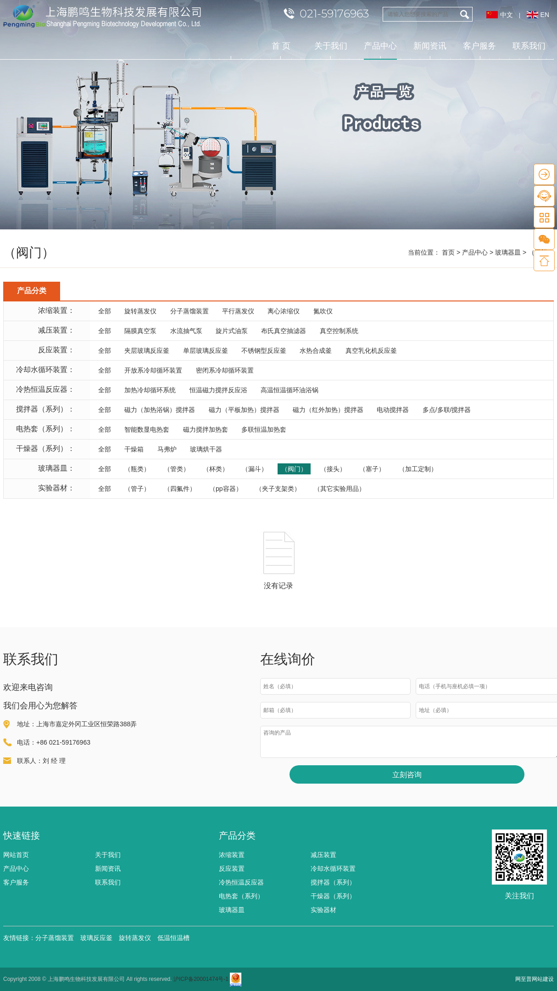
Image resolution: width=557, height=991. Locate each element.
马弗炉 (167, 449)
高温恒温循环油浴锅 (289, 390)
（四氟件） (180, 488)
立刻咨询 (407, 775)
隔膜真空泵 (140, 330)
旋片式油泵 (232, 330)
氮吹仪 (323, 311)
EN (544, 14)
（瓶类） (137, 469)
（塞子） (372, 469)
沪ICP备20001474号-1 (200, 979)
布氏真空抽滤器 (283, 330)
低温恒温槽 (173, 937)
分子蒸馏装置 (189, 311)
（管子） (137, 488)
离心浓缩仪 (283, 311)
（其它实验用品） (339, 488)
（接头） (333, 469)
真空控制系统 (339, 330)
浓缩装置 (232, 854)
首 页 (281, 45)
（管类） (176, 469)
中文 (506, 14)
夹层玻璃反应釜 (146, 350)
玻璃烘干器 (206, 449)
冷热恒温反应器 (241, 882)
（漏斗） (254, 469)
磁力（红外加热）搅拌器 (328, 409)
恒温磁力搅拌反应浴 (218, 390)
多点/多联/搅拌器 (447, 409)
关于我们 (330, 45)
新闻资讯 (429, 45)
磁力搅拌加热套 (205, 429)
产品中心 (380, 50)
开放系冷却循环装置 (153, 370)
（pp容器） (225, 488)
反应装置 (232, 868)
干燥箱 (134, 449)
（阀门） (294, 469)
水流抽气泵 (186, 330)
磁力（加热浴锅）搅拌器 (159, 409)
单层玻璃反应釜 (205, 350)
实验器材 (323, 909)
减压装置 (323, 854)
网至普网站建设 (534, 979)
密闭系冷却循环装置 (225, 370)
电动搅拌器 (393, 409)
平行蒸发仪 (238, 311)
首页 (448, 252)
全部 (104, 311)
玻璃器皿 (508, 252)
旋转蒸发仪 (140, 311)
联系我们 (529, 45)
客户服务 (479, 45)
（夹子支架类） (278, 488)
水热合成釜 (316, 350)
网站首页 (16, 854)
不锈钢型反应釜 (263, 350)
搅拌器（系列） (333, 882)
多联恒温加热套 (263, 429)
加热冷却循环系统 (150, 390)
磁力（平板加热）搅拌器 (244, 409)
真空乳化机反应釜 (371, 350)
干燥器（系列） (333, 896)
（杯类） (215, 469)
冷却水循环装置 (333, 868)
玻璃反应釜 (96, 937)
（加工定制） (418, 469)
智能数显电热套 (146, 429)
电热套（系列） (241, 896)
